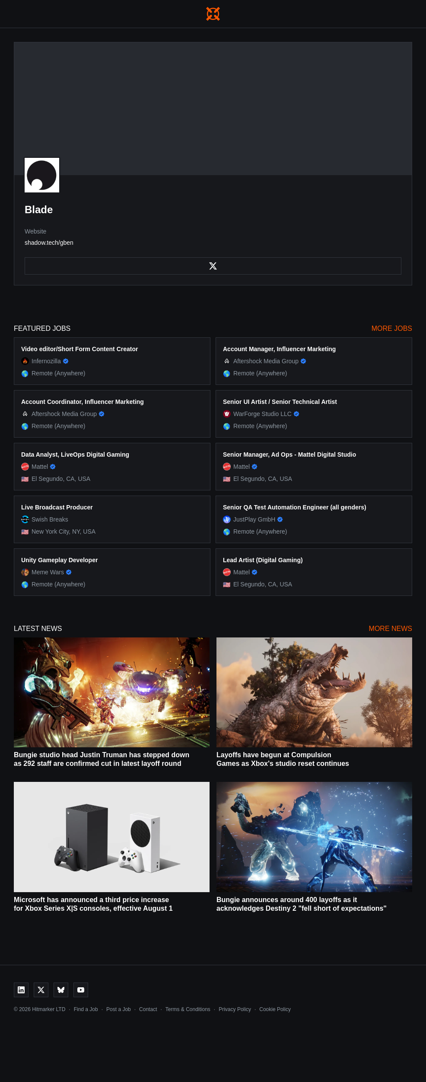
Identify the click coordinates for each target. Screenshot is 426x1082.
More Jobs (392, 328)
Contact (148, 1009)
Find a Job (86, 1009)
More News (390, 628)
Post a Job (118, 1009)
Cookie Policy (275, 1009)
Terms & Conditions (187, 1009)
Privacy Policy (235, 1009)
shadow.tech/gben (49, 242)
